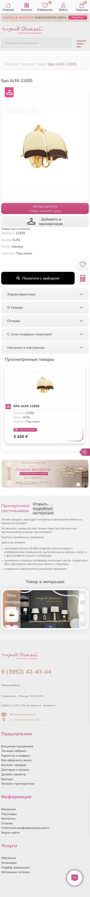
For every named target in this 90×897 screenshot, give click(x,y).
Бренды (7, 779)
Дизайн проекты (13, 774)
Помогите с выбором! (38, 278)
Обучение (8, 858)
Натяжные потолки (15, 872)
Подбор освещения (15, 867)
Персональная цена (25, 430)
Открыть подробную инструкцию (43, 508)
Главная (8, 7)
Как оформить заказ (16, 760)
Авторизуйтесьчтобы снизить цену (45, 208)
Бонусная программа (17, 746)
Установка (9, 862)
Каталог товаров (13, 765)
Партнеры (9, 814)
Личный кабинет (13, 751)
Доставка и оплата (15, 769)
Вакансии (8, 809)
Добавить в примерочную (45, 221)
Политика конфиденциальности (25, 828)
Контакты (8, 818)
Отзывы (7, 823)
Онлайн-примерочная (18, 783)
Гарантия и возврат (15, 755)
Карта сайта (10, 832)
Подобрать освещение (21, 43)
